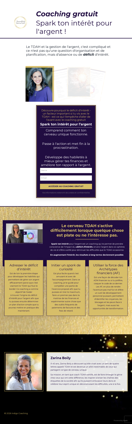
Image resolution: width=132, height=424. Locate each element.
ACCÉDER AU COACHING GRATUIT (66, 186)
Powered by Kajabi (121, 421)
